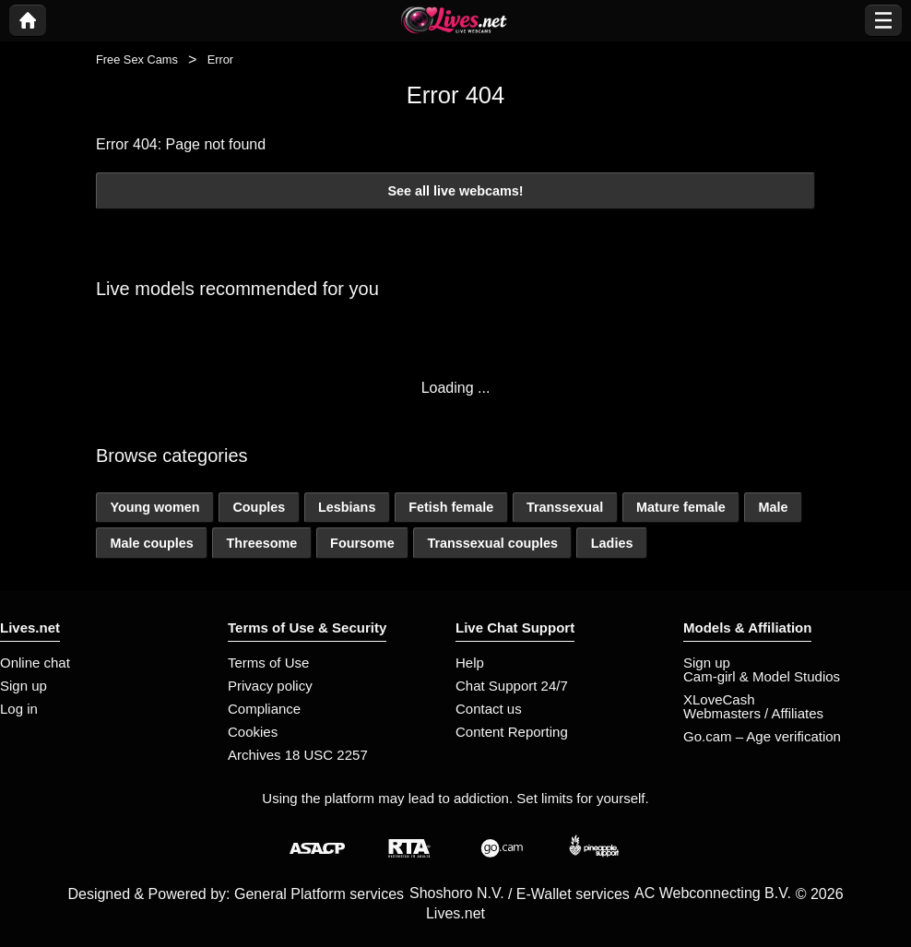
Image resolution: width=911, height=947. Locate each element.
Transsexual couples (492, 543)
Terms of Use (268, 662)
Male (772, 507)
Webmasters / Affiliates (753, 713)
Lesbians (346, 507)
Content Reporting (512, 732)
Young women (154, 507)
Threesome (262, 543)
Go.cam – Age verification (762, 736)
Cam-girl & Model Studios (761, 676)
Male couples (151, 543)
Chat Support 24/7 (512, 685)
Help (470, 662)
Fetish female (450, 507)
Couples (258, 507)
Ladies (612, 543)
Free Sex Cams (137, 59)
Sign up (23, 685)
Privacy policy (270, 685)
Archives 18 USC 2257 (298, 755)
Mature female (681, 507)
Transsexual (564, 507)
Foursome (362, 543)
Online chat (35, 662)
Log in (19, 708)
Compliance (264, 708)
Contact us (489, 708)
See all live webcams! (455, 190)
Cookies (253, 732)
